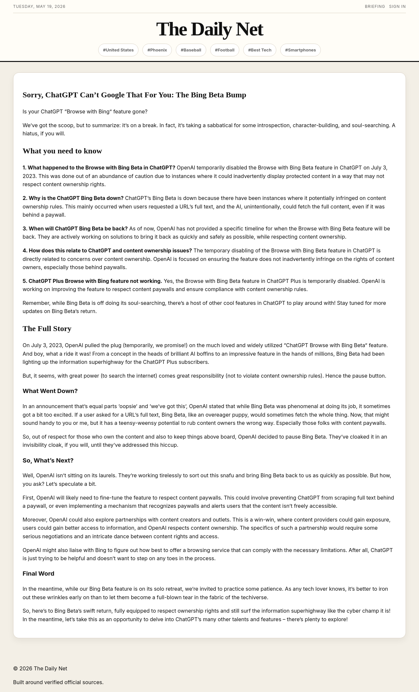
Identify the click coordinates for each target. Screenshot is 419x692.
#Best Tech (259, 49)
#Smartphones (300, 49)
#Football (224, 49)
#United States (118, 49)
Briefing (375, 6)
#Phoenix (157, 49)
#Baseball (191, 49)
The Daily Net (209, 29)
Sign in (397, 6)
